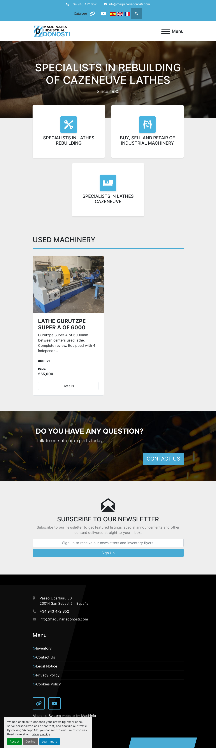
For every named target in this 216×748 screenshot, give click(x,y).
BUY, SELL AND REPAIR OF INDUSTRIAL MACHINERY (147, 140)
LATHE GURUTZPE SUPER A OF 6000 (62, 324)
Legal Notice (46, 666)
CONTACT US (163, 458)
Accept (14, 741)
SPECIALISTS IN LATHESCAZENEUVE (108, 199)
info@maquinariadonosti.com (129, 4)
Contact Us (45, 657)
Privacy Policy (48, 675)
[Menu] (165, 31)
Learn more (49, 741)
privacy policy (41, 734)
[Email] (108, 543)
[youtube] (103, 13)
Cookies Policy (48, 684)
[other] (92, 13)
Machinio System (47, 715)
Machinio (88, 715)
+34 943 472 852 (84, 4)
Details (68, 386)
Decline (30, 741)
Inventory (44, 648)
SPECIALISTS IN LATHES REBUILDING (68, 140)
